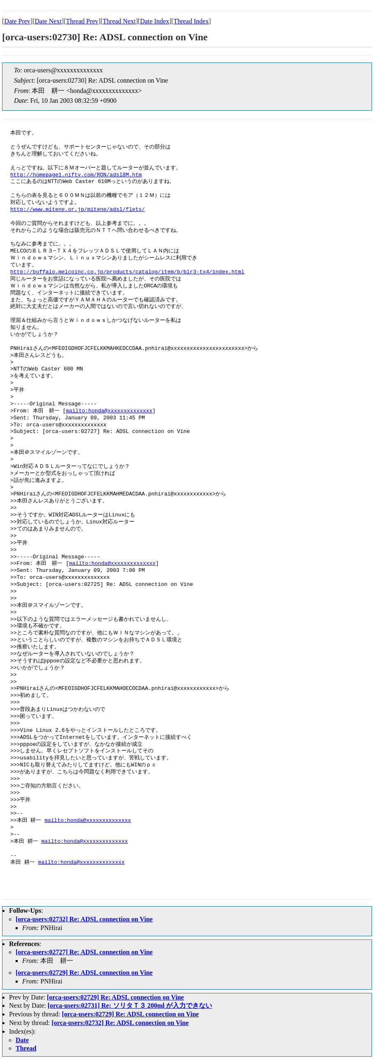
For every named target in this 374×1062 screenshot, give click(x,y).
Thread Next (119, 21)
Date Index (154, 21)
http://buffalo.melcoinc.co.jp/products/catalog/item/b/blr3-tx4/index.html (127, 272)
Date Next (48, 21)
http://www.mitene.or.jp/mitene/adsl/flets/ (77, 209)
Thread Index (191, 21)
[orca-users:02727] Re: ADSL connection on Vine (84, 952)
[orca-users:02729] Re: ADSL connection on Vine (84, 972)
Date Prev (17, 21)
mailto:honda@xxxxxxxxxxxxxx (109, 411)
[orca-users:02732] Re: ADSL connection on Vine (84, 919)
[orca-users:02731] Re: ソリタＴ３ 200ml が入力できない (130, 1005)
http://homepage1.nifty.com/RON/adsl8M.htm (76, 175)
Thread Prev (82, 21)
